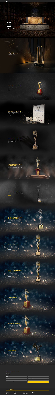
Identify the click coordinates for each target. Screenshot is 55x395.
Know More (9, 15)
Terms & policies (24, 392)
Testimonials (7, 392)
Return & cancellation (25, 393)
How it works (7, 393)
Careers (15, 393)
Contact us (15, 392)
